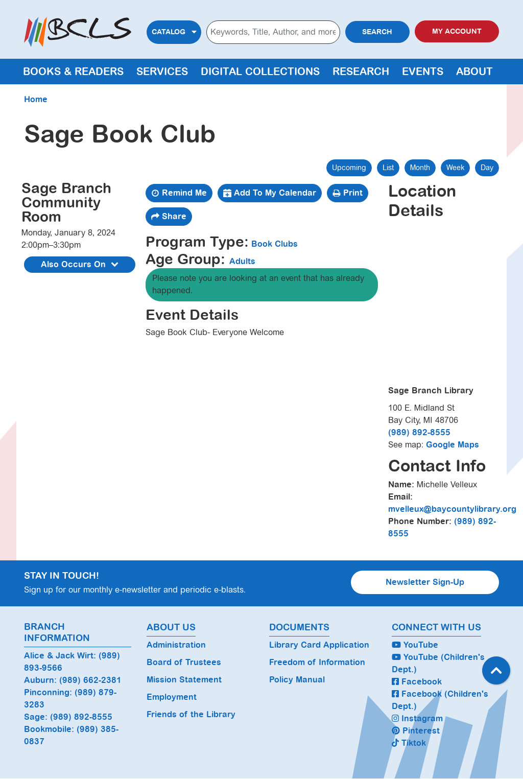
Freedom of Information (317, 662)
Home (35, 99)
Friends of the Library (191, 714)
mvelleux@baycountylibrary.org (452, 509)
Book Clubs (274, 244)
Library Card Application (319, 645)
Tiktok (409, 743)
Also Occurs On (81, 264)
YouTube (415, 645)
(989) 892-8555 (419, 432)
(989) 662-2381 (90, 680)
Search (377, 32)
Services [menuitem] (162, 71)
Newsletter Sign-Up (425, 582)
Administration (176, 645)
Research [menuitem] (360, 71)
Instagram (417, 718)
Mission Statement (184, 679)
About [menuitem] (474, 71)
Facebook (417, 682)
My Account (457, 31)
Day (487, 167)
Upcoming (349, 167)
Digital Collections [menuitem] (260, 71)
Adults (242, 261)
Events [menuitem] (422, 71)
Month (420, 167)
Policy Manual (297, 679)
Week (455, 167)
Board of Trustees (184, 662)
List (388, 167)
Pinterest (416, 731)
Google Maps (452, 445)
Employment (172, 697)
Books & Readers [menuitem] (73, 71)
